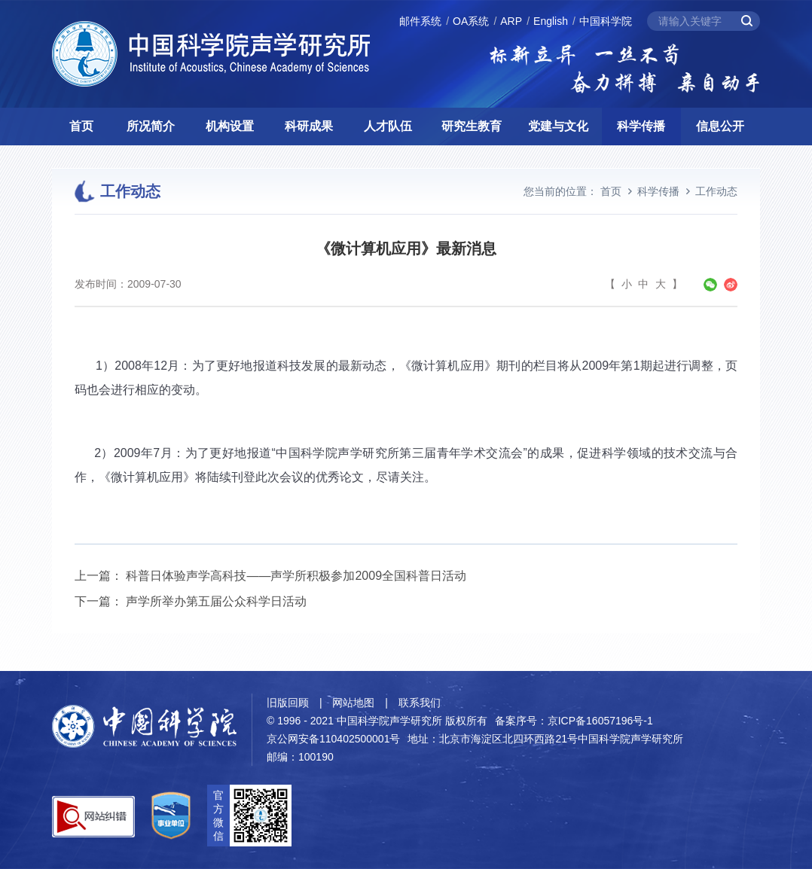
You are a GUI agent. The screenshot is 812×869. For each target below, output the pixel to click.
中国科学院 (605, 21)
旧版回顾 (288, 703)
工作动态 (716, 191)
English (550, 21)
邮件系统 (420, 21)
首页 (81, 126)
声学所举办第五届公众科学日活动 (216, 601)
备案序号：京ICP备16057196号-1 (574, 721)
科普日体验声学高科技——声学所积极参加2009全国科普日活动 (296, 575)
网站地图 (353, 703)
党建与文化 (558, 126)
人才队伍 (388, 126)
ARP (511, 21)
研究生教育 (471, 126)
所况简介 (151, 126)
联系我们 (419, 703)
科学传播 (641, 126)
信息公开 (720, 126)
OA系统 (471, 21)
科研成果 (309, 126)
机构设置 (230, 126)
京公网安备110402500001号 (333, 739)
